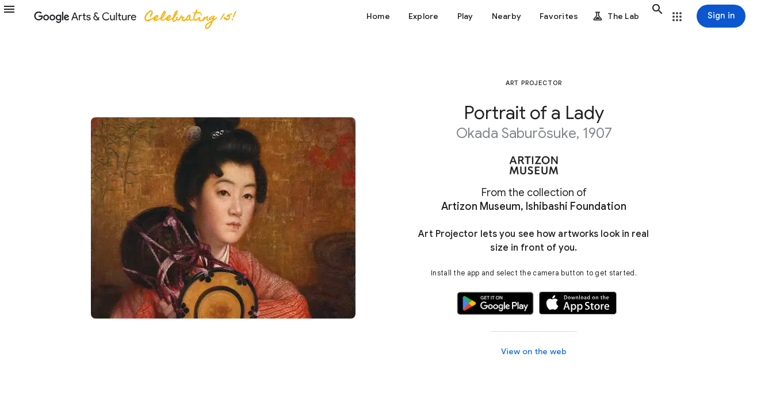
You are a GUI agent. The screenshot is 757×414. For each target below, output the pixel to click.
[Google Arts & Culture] (134, 16)
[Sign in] (721, 16)
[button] (16, 16)
